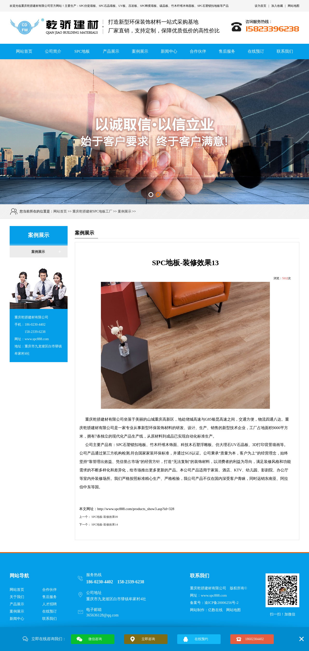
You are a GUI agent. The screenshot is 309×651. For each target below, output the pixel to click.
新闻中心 (169, 51)
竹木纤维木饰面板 (182, 5)
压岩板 (132, 5)
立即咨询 (148, 639)
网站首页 (24, 51)
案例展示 (140, 51)
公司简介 (53, 51)
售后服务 (227, 51)
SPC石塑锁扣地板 (208, 5)
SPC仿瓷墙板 (87, 5)
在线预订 (256, 51)
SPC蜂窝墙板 (148, 5)
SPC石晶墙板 (107, 5)
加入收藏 (277, 5)
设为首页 (260, 5)
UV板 (122, 5)
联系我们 (285, 51)
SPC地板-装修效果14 (104, 524)
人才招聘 (49, 604)
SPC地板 (82, 51)
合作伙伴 (198, 51)
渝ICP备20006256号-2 (221, 603)
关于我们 (17, 597)
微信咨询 (95, 639)
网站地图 (293, 5)
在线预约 (201, 639)
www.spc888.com (214, 595)
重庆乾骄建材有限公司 (35, 5)
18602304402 (254, 639)
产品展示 (111, 51)
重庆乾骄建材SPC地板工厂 (92, 211)
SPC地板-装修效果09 (104, 517)
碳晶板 (164, 5)
